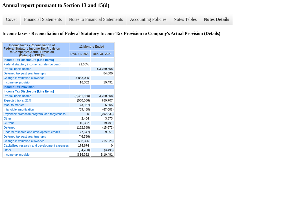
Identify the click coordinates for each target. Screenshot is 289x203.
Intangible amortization (19, 109)
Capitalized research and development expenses (36, 145)
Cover (11, 19)
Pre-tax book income (17, 68)
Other (7, 118)
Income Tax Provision (19, 87)
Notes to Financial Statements (96, 19)
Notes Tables (185, 19)
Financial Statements (43, 19)
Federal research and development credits (32, 132)
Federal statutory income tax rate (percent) (32, 64)
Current (9, 123)
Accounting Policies (148, 19)
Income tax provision (17, 82)
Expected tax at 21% (17, 100)
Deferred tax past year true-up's (25, 73)
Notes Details (216, 19)
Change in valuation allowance (24, 78)
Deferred (9, 127)
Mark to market (14, 105)
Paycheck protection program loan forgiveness (34, 114)
